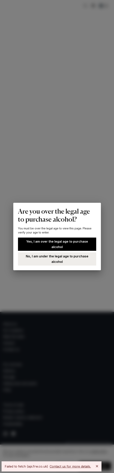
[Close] (97, 466)
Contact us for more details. (70, 466)
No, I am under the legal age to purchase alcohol (57, 259)
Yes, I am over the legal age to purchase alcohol (57, 244)
